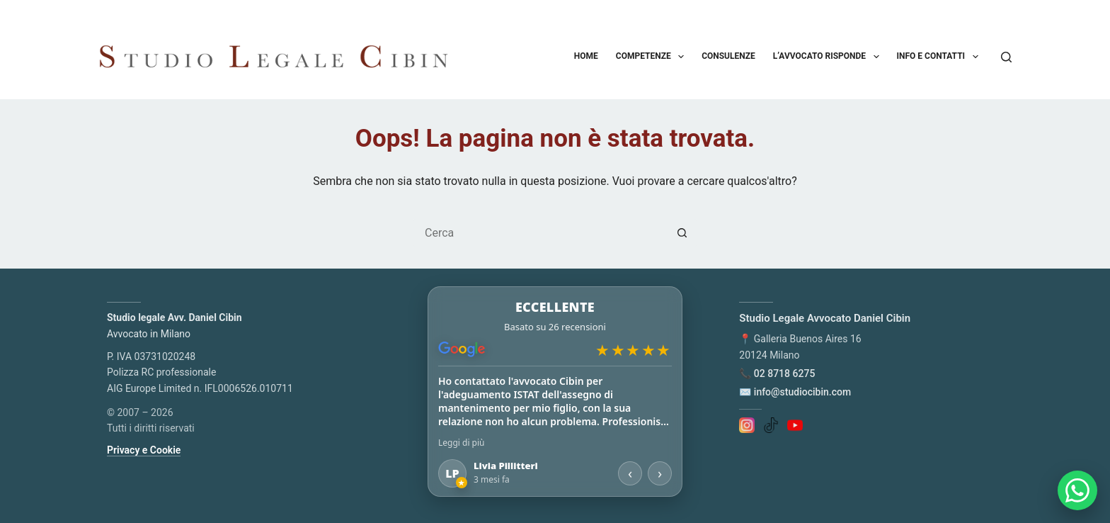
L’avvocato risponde (829, 56)
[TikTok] (771, 425)
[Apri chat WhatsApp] (1077, 490)
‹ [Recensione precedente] (630, 473)
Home (586, 56)
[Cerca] (1006, 57)
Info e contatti (940, 56)
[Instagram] (747, 425)
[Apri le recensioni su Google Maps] (555, 327)
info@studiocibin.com (802, 392)
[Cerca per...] (540, 233)
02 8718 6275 (785, 373)
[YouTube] (795, 425)
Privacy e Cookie (144, 450)
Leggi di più (461, 443)
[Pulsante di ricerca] (682, 233)
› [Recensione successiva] (660, 473)
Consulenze (728, 56)
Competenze (653, 56)
